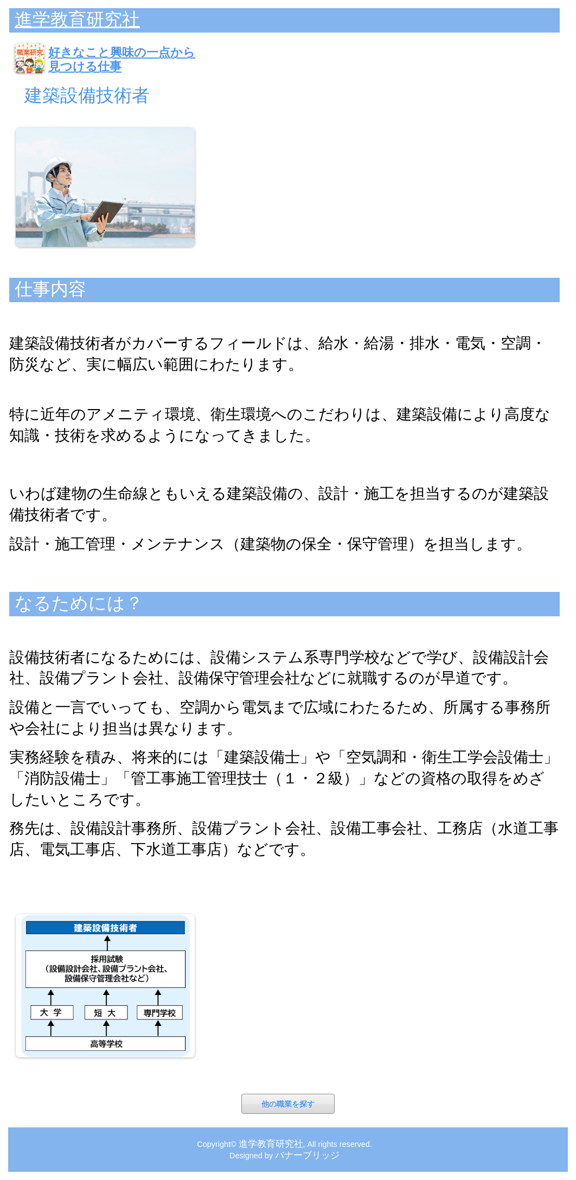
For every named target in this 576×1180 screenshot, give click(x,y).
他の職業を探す (288, 1104)
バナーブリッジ (307, 1155)
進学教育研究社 (77, 19)
